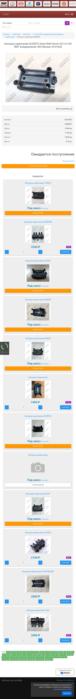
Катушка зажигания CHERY (38, 532)
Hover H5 (26, 34)
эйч (68, 652)
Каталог (6, 34)
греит (29, 654)
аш (73, 652)
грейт (19, 654)
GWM (9, 654)
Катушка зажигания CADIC (38, 260)
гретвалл (48, 657)
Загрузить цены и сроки (38, 166)
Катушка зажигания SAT (38, 610)
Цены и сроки (38, 213)
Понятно (67, 693)
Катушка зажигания (38, 377)
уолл (48, 654)
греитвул (23, 659)
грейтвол (31, 657)
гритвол (70, 654)
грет (24, 654)
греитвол (31, 659)
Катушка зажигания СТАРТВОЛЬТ (38, 571)
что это (45, 208)
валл (34, 654)
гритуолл (5, 657)
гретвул (56, 657)
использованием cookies (62, 689)
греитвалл (14, 659)
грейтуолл (40, 657)
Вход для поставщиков (65, 680)
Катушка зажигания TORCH (38, 183)
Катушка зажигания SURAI (38, 338)
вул (39, 654)
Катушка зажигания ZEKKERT (38, 222)
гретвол (64, 657)
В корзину (65, 252)
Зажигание (9, 37)
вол (43, 654)
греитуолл (40, 659)
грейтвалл (14, 657)
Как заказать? (68, 161)
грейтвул (23, 657)
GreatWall (48, 659)
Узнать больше (38, 485)
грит (14, 654)
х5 (65, 652)
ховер (61, 652)
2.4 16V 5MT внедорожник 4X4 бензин (48, 34)
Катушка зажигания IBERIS (38, 299)
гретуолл (5, 659)
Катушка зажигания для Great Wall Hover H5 (23, 652)
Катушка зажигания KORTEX (38, 416)
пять (4, 654)
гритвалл (54, 654)
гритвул (63, 654)
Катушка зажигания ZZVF (38, 494)
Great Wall (16, 34)
